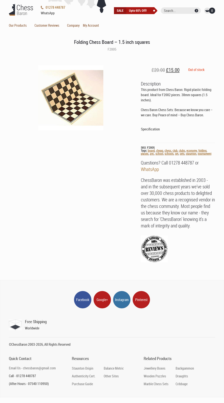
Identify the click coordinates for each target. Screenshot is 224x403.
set (176, 153)
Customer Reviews (47, 25)
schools (169, 153)
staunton (191, 153)
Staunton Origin (82, 368)
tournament (204, 153)
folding (202, 150)
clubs (182, 150)
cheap (159, 150)
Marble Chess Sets (156, 384)
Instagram (122, 299)
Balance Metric (114, 368)
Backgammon (185, 368)
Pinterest (141, 299)
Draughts (182, 376)
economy (191, 150)
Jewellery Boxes (154, 368)
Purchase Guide (82, 384)
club (175, 150)
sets (182, 153)
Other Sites (111, 376)
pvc (152, 153)
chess (168, 150)
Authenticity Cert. (84, 376)
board (151, 150)
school (159, 153)
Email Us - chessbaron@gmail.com (32, 368)
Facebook (82, 299)
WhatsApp (150, 169)
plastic (145, 153)
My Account (91, 25)
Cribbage (182, 384)
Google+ (102, 299)
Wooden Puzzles (155, 376)
